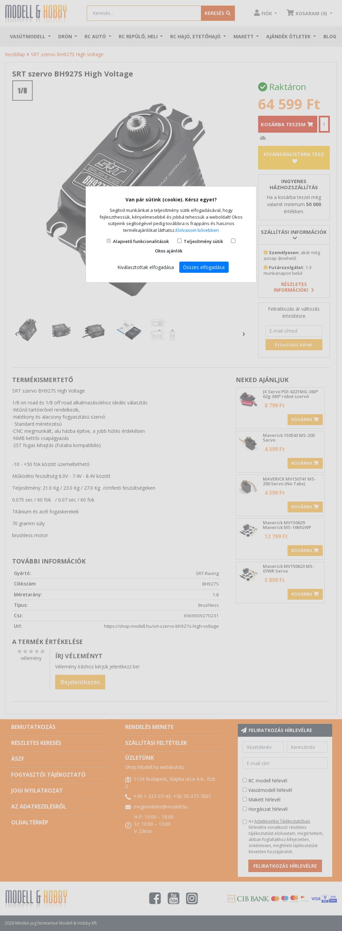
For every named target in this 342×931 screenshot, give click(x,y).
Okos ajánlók (168, 251)
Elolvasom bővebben (197, 230)
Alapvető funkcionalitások (141, 241)
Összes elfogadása (204, 267)
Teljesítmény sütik (203, 241)
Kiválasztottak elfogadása (145, 267)
